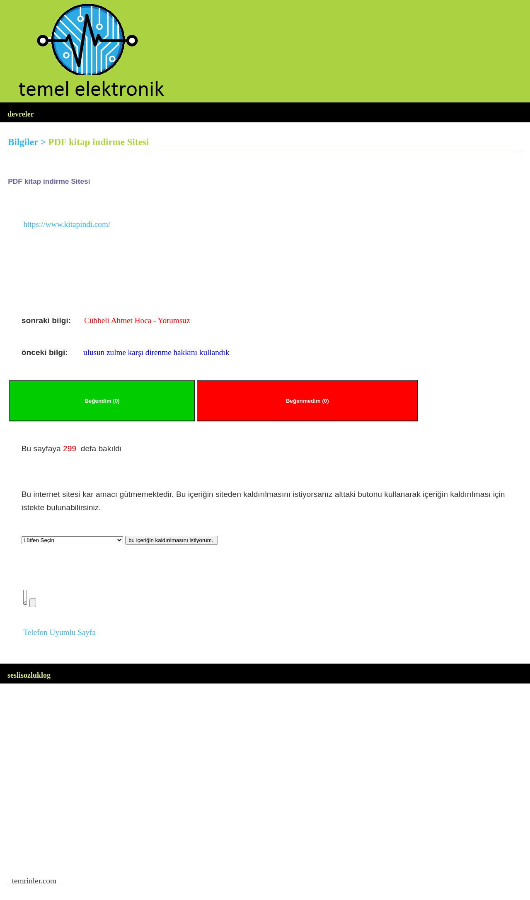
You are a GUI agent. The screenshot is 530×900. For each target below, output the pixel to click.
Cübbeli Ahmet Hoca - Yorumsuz (137, 320)
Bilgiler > (28, 141)
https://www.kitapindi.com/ (66, 224)
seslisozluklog (29, 678)
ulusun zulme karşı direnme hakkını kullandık (156, 352)
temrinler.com (34, 883)
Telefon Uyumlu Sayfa (59, 634)
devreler (20, 114)
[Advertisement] (256, 771)
